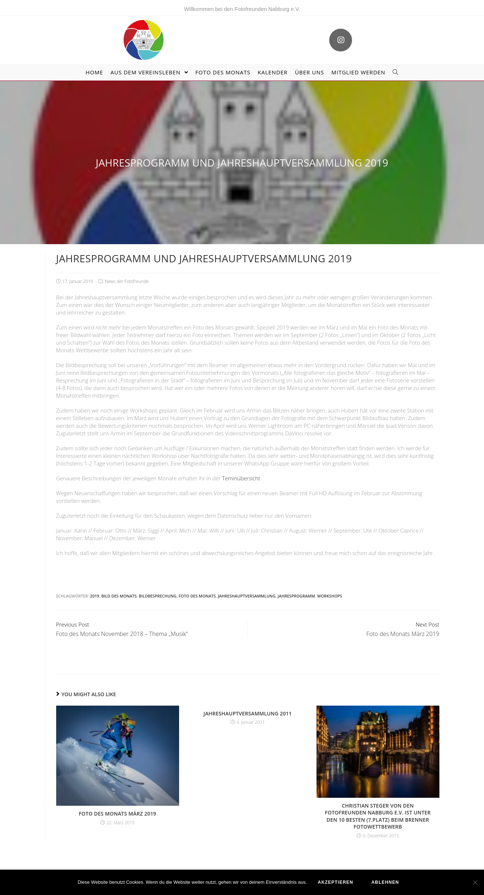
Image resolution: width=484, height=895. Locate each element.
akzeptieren (335, 882)
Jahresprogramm (296, 596)
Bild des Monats (119, 596)
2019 (94, 596)
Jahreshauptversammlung (247, 596)
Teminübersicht (241, 478)
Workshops (329, 596)
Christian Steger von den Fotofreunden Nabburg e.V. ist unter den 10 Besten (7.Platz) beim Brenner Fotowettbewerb (378, 816)
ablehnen (385, 882)
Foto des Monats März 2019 (117, 813)
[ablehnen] (475, 882)
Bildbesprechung (158, 596)
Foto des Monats (197, 596)
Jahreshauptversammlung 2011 (247, 713)
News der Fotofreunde (127, 281)
